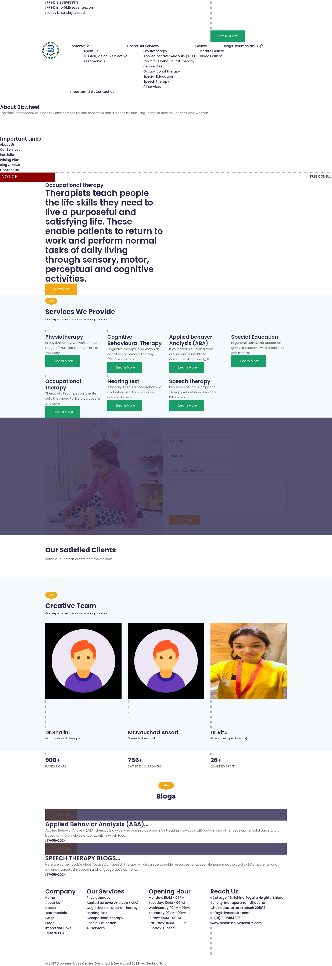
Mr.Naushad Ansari (153, 732)
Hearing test (153, 66)
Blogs (228, 46)
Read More (61, 289)
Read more (61, 815)
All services (152, 86)
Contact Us (104, 91)
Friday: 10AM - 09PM (165, 918)
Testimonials (94, 61)
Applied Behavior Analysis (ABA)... (97, 824)
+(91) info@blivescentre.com (70, 7)
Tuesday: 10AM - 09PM (167, 902)
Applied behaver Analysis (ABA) (169, 56)
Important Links (82, 91)
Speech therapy (156, 81)
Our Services (148, 46)
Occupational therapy (161, 71)
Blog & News (10, 165)
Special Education (158, 76)
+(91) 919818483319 (62, 2)
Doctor (132, 46)
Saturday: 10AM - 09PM (167, 923)
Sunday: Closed (162, 928)
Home (74, 46)
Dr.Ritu (219, 732)
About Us (91, 51)
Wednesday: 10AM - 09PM (170, 908)
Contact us (9, 170)
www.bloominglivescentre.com (237, 923)
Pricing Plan (9, 160)
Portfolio (7, 154)
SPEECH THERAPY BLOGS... (82, 858)
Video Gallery (211, 56)
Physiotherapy (155, 51)
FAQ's (259, 46)
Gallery (201, 46)
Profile (84, 46)
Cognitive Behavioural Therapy (168, 61)
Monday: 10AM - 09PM (166, 897)
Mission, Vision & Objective (105, 56)
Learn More (63, 361)
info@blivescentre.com (230, 913)
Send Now (184, 520)
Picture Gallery (212, 51)
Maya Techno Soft (151, 963)
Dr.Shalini (57, 732)
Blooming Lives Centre (75, 963)
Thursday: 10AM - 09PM (168, 913)
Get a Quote (228, 36)
